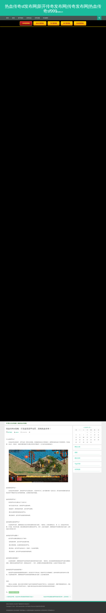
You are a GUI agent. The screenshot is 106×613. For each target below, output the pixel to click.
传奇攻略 (37, 18)
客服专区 (22, 604)
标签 (13, 18)
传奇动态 (29, 18)
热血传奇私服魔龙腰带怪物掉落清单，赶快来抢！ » (57, 596)
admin (17, 432)
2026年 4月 (87, 427)
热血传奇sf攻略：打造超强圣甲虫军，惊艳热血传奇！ (28, 429)
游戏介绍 (8, 604)
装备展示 (27, 604)
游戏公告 (13, 604)
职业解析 (45, 18)
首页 (7, 18)
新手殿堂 (20, 18)
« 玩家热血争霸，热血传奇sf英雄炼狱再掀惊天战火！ (20, 596)
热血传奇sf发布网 (40, 606)
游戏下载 (18, 604)
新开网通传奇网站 (14, 592)
